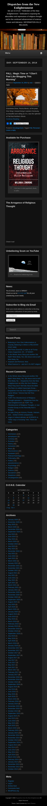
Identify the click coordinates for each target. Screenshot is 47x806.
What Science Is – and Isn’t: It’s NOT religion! (24, 364)
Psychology (12, 465)
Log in (10, 783)
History (10, 444)
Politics (10, 461)
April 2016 (11, 696)
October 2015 (13, 711)
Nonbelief (11, 453)
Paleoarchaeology (14, 456)
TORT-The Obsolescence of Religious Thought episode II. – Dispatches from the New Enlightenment (23, 400)
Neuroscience (13, 451)
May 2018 (11, 638)
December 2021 (14, 566)
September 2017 (14, 655)
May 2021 (11, 580)
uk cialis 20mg (13, 412)
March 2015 (12, 728)
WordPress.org (13, 791)
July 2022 (11, 553)
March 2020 (12, 609)
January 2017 (13, 675)
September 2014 (14, 742)
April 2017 (11, 667)
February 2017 (13, 672)
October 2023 (13, 544)
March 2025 (12, 527)
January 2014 (13, 762)
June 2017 (12, 662)
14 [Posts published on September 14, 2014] (8, 500)
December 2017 (14, 648)
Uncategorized (18, 128)
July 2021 (11, 575)
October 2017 (13, 653)
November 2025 (14, 522)
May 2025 (11, 524)
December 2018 (14, 629)
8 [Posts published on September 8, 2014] (13, 498)
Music (10, 448)
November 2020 (14, 595)
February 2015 (13, 730)
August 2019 (12, 614)
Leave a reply (11, 130)
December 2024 (14, 529)
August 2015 (12, 716)
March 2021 (12, 585)
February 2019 (13, 624)
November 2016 (14, 679)
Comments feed (14, 788)
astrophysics (12, 436)
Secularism (12, 473)
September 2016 (14, 684)
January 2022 (13, 563)
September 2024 (14, 532)
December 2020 (14, 592)
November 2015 (14, 708)
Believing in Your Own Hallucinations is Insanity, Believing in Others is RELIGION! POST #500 (23, 344)
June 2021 (12, 578)
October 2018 (13, 631)
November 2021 (14, 568)
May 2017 (11, 665)
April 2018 (11, 641)
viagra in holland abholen (17, 417)
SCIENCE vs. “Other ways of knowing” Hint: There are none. (23, 419)
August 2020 (12, 602)
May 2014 (11, 752)
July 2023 (11, 546)
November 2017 (14, 650)
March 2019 (12, 621)
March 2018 (12, 643)
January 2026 (13, 520)
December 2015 (14, 706)
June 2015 (12, 721)
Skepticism (12, 475)
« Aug (8, 508)
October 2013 (13, 769)
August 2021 (12, 573)
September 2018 (14, 633)
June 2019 (12, 616)
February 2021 (13, 587)
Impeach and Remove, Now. (18, 362)
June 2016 (12, 691)
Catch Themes (31, 803)
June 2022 (12, 556)
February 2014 (13, 759)
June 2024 (12, 536)
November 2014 (14, 738)
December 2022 (14, 551)
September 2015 (14, 713)
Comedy (11, 439)
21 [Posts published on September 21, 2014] (8, 503)
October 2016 (13, 682)
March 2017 (12, 670)
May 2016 (11, 694)
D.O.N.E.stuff (22, 293)
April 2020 (11, 607)
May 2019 (11, 619)
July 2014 (11, 747)
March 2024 (12, 541)
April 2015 (11, 725)
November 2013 (14, 767)
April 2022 (11, 558)
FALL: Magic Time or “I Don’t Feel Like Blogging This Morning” (21, 76)
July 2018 (11, 636)
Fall (31, 128)
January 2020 (13, 612)
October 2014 (13, 740)
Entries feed (12, 786)
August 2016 (12, 687)
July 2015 (11, 718)
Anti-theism (12, 434)
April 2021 (11, 583)
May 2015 (11, 723)
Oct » (13, 508)
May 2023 (11, 549)
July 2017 (11, 660)
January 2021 (13, 590)
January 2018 (13, 645)
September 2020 (14, 600)
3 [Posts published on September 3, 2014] (23, 495)
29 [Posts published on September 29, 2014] (13, 505)
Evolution (11, 441)
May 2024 (11, 539)
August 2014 (12, 745)
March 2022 (12, 561)
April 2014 (11, 755)
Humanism (12, 446)
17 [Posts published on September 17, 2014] (23, 500)
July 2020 (11, 604)
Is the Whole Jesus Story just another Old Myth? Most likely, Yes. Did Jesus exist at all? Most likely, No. (24, 357)
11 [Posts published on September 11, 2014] (28, 498)
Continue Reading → (13, 119)
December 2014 (14, 735)
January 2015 (13, 733)
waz (31, 83)
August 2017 (12, 658)
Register (11, 781)
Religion (11, 468)
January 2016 (13, 704)
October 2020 (13, 597)
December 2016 (14, 677)
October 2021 (13, 570)
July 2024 (11, 534)
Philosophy (12, 458)
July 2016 (11, 689)
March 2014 (12, 757)
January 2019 (13, 626)
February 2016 (13, 701)
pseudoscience (13, 463)
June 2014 (12, 750)
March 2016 (12, 699)
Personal (36, 128)
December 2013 (14, 764)
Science (11, 470)
